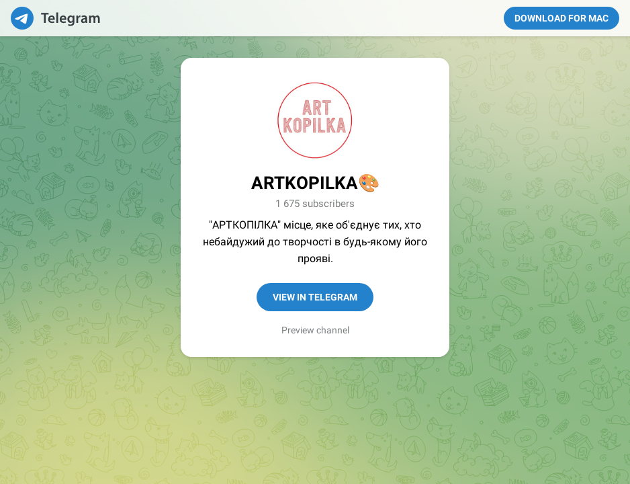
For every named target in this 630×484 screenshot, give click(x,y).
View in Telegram (315, 297)
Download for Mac (561, 18)
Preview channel (315, 330)
